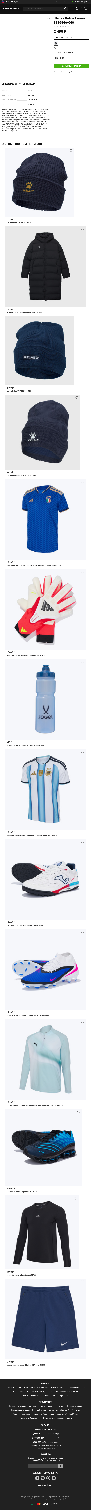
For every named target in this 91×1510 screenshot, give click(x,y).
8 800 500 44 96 (59, 2)
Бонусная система (37, 1406)
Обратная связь (58, 1387)
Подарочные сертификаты (66, 1391)
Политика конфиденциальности (57, 1418)
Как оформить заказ (20, 1410)
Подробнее (70, 72)
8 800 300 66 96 (39, 1442)
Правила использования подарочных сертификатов (45, 1395)
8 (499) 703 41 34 (42, 1429)
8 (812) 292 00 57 (39, 1433)
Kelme (30, 90)
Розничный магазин (56, 1406)
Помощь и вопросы (81, 2)
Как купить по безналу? (58, 1410)
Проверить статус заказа (41, 1391)
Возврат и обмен (74, 1406)
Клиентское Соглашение (30, 1418)
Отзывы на (47, 1485)
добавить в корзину (71, 66)
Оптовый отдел (39, 1410)
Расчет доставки (20, 1391)
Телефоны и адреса (17, 1406)
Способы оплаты (14, 1387)
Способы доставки (76, 1387)
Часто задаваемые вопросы (36, 1387)
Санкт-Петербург (9, 2)
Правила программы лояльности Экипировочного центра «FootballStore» (45, 1414)
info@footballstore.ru (48, 1448)
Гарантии (76, 1410)
